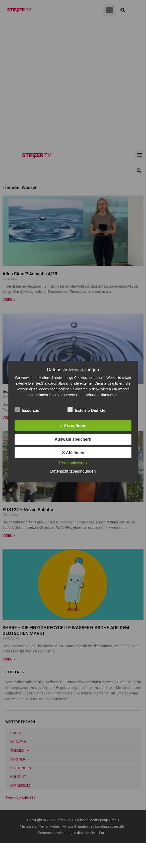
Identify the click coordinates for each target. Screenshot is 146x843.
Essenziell (28, 410)
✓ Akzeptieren (73, 426)
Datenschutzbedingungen (73, 471)
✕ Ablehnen (73, 453)
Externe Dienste (86, 410)
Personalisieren (73, 463)
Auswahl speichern (73, 439)
